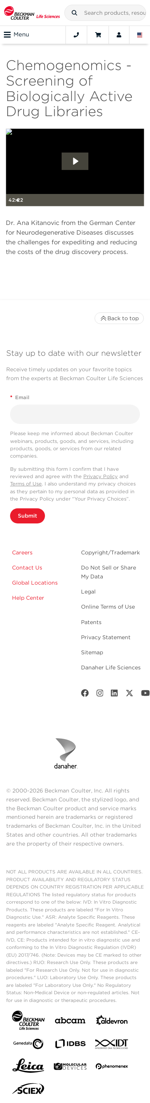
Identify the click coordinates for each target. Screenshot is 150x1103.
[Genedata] (28, 1045)
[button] (74, 13)
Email (19, 397)
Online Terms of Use (108, 607)
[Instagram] (100, 694)
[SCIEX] (28, 1090)
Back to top (119, 318)
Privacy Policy (100, 476)
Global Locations (35, 583)
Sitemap (92, 652)
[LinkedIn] (114, 694)
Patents (91, 622)
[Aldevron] (112, 1022)
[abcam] (70, 1021)
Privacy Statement (106, 637)
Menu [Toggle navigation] (16, 35)
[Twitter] (129, 694)
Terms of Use (26, 484)
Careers (22, 552)
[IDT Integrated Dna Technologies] (112, 1045)
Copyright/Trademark (110, 552)
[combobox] (105, 13)
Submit (27, 516)
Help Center (28, 598)
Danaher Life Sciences (111, 667)
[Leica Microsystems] (28, 1067)
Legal (88, 591)
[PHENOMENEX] (112, 1067)
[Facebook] (85, 694)
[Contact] (76, 35)
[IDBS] (70, 1045)
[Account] (119, 35)
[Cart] (98, 35)
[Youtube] (145, 694)
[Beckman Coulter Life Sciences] (32, 13)
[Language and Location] (139, 35)
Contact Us (27, 567)
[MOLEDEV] (70, 1068)
